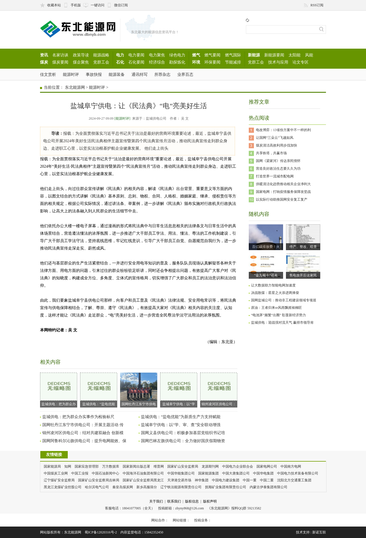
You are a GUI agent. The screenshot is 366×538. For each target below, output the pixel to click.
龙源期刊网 (210, 466)
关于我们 (156, 501)
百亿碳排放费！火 (266, 247)
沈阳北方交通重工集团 (294, 480)
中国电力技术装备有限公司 (297, 473)
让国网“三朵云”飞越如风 (274, 138)
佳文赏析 (48, 74)
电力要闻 (136, 55)
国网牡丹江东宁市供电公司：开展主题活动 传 (83, 425)
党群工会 (101, 62)
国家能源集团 (208, 473)
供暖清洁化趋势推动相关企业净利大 (283, 184)
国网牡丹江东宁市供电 (138, 389)
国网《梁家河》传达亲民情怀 (278, 161)
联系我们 (174, 501)
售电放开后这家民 (303, 275)
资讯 (44, 55)
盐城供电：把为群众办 (58, 389)
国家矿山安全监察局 (182, 466)
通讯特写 (140, 74)
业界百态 (185, 74)
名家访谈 (60, 55)
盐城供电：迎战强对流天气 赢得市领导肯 (282, 323)
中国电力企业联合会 (237, 466)
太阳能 (295, 55)
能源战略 (101, 55)
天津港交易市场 (179, 480)
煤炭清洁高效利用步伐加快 (276, 145)
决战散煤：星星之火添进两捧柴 (275, 293)
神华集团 (201, 480)
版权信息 (192, 501)
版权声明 (210, 501)
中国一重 (249, 480)
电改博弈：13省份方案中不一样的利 (283, 130)
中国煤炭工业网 (56, 473)
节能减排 (233, 62)
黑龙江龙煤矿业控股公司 (62, 487)
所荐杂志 (162, 74)
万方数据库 (110, 466)
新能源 (254, 55)
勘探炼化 (177, 62)
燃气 (196, 55)
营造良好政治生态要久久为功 (278, 169)
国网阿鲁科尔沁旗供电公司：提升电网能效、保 (84, 441)
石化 (120, 62)
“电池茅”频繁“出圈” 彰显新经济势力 (278, 315)
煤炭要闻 (60, 62)
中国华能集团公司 (181, 473)
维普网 (159, 466)
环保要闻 (212, 62)
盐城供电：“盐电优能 (98, 389)
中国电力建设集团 (225, 480)
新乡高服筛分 (146, 487)
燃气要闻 (212, 55)
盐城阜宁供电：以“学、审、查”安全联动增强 (180, 425)
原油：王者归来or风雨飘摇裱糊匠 (276, 308)
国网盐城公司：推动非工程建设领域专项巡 (283, 300)
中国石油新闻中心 (105, 473)
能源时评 (71, 74)
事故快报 (94, 74)
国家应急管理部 (87, 466)
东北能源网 (75, 87)
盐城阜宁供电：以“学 (178, 389)
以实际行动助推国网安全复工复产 (281, 199)
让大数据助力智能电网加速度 (273, 285)
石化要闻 (136, 62)
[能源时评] (122, 118)
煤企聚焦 (81, 62)
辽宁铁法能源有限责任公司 (181, 487)
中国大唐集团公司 (236, 473)
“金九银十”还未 (266, 275)
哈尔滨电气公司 (97, 487)
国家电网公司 (266, 466)
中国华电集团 (263, 473)
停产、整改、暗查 (303, 247)
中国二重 (267, 480)
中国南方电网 (291, 466)
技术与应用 (278, 62)
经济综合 (157, 62)
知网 (67, 466)
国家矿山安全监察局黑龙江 (143, 480)
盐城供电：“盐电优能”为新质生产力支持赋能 (180, 417)
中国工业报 (79, 473)
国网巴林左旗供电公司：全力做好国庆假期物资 (183, 441)
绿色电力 (177, 55)
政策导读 (81, 55)
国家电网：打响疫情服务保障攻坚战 (283, 192)
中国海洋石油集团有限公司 (143, 473)
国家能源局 (52, 466)
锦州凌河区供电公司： (218, 389)
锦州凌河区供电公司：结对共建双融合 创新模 (83, 433)
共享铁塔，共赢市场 (271, 153)
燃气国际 (233, 55)
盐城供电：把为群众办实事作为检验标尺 (78, 417)
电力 (120, 55)
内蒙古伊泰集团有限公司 (268, 487)
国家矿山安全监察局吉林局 (98, 480)
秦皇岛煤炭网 (122, 487)
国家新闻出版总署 (136, 466)
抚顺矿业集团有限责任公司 (225, 487)
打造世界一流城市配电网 (275, 176)
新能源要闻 (274, 55)
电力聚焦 (157, 55)
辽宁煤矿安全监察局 (59, 480)
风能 (309, 55)
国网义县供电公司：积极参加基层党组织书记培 (183, 433)
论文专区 (301, 62)
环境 (196, 62)
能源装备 (117, 74)
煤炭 (44, 62)
